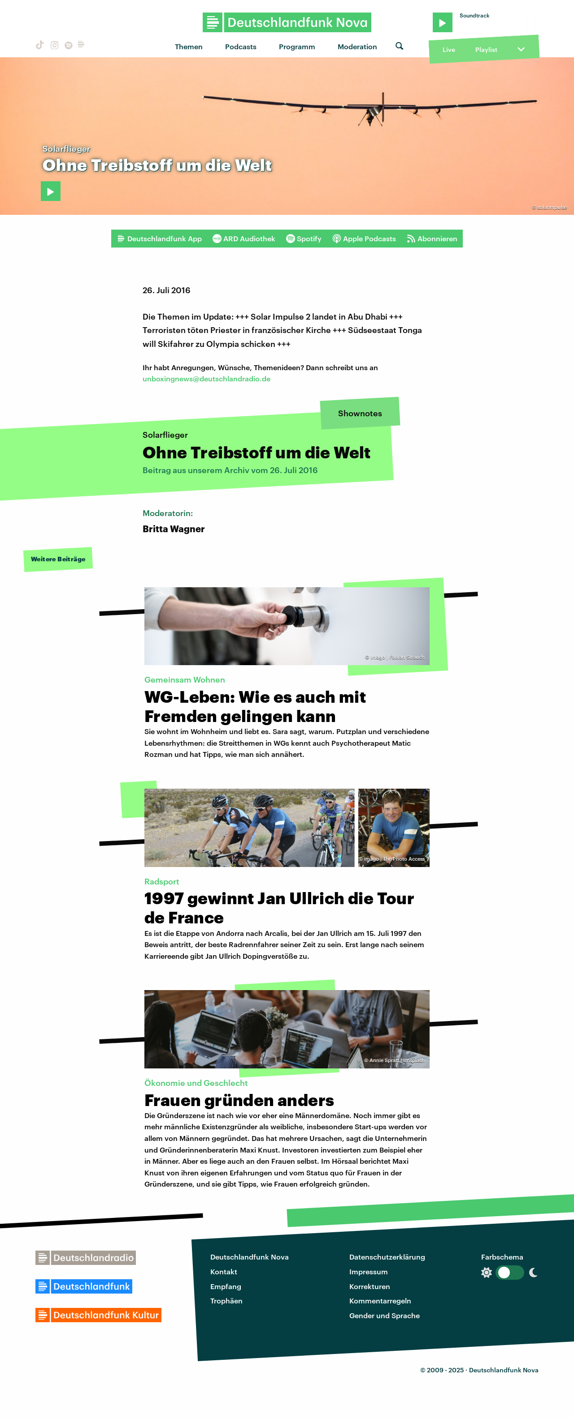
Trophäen (226, 1300)
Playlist (486, 49)
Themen (189, 46)
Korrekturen (369, 1286)
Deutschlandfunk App (159, 238)
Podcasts (241, 46)
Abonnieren (432, 238)
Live (449, 49)
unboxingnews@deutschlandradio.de (206, 378)
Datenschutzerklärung (387, 1256)
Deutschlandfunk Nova (249, 1256)
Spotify (304, 238)
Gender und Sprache (384, 1315)
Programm (297, 46)
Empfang (225, 1286)
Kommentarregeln (380, 1300)
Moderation (357, 46)
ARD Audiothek (244, 238)
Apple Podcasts (364, 238)
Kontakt (223, 1271)
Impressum (368, 1271)
